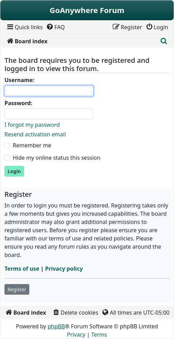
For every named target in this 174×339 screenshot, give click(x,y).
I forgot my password (32, 124)
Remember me (32, 145)
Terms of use (21, 268)
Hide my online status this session (56, 157)
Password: (18, 103)
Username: (19, 80)
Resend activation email (35, 134)
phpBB (56, 326)
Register (17, 289)
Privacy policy (64, 268)
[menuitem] (24, 27)
